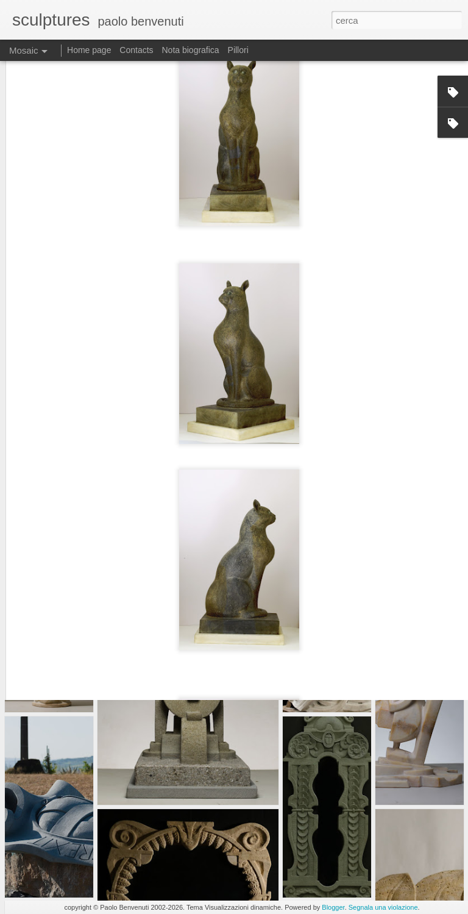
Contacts (136, 50)
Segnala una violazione (383, 907)
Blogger (333, 907)
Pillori (238, 50)
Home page (89, 50)
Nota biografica (190, 50)
